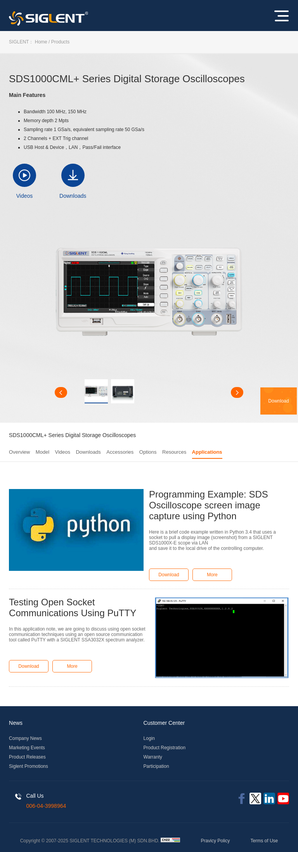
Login (149, 738)
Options (148, 452)
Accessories (119, 452)
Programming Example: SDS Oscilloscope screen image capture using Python (208, 505)
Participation (156, 766)
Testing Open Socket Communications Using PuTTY (72, 607)
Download (168, 574)
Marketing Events (27, 747)
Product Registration (165, 747)
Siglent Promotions (28, 766)
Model (42, 452)
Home (41, 42)
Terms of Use (264, 840)
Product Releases (27, 757)
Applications (207, 452)
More (212, 574)
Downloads (72, 196)
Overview (19, 452)
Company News (25, 738)
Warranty (153, 757)
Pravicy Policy (215, 840)
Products (60, 42)
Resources (174, 452)
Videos (24, 196)
